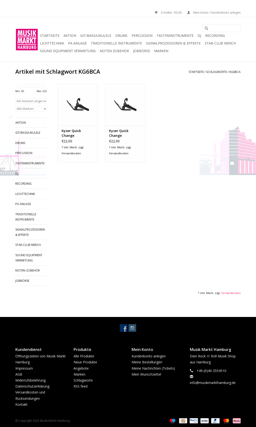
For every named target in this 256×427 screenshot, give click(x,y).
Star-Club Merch (220, 43)
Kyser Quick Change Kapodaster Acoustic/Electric (123, 133)
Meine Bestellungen (147, 362)
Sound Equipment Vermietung (68, 51)
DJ (199, 35)
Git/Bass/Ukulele (95, 35)
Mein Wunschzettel (146, 374)
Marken (161, 51)
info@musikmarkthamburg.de (213, 382)
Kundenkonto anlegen (149, 356)
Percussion (142, 35)
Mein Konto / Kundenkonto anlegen (214, 13)
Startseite (49, 35)
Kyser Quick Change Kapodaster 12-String (74, 133)
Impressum (24, 368)
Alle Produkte (84, 356)
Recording (215, 35)
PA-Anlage (77, 43)
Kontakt (21, 404)
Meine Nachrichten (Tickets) (153, 368)
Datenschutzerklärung (32, 386)
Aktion (70, 35)
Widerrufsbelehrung (30, 380)
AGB (18, 374)
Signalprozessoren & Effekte (173, 43)
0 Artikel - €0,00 (168, 13)
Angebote (81, 368)
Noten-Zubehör (114, 51)
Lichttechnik (52, 43)
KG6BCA (235, 72)
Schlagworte (216, 72)
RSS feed (80, 386)
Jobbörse (141, 51)
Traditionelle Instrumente (116, 43)
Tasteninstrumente (175, 35)
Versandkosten (71, 153)
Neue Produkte (85, 362)
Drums (121, 35)
